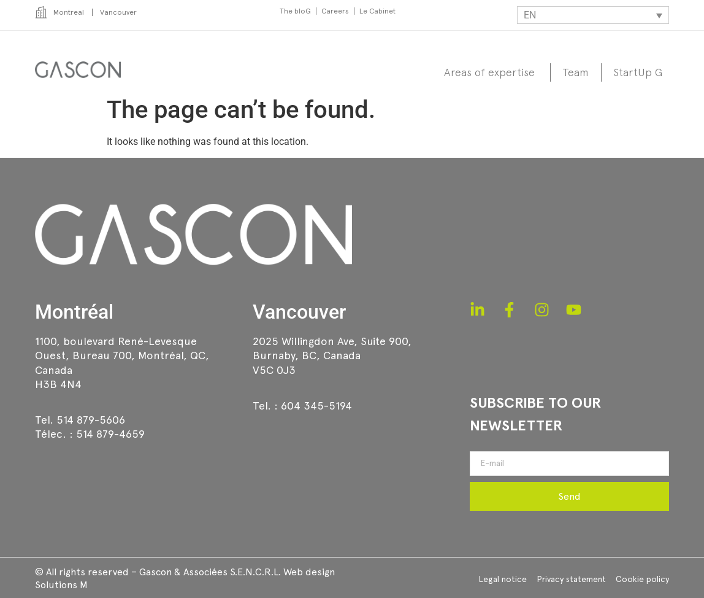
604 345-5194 (316, 405)
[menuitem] (593, 15)
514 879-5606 (90, 419)
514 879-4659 (110, 433)
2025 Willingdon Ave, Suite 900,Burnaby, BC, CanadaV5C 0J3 (332, 355)
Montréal (74, 312)
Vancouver (299, 312)
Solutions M (61, 585)
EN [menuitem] (530, 15)
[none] (593, 15)
